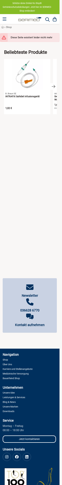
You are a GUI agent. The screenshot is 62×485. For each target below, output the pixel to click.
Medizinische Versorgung (16, 373)
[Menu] (4, 19)
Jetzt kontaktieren (29, 439)
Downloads (8, 411)
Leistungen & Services (14, 397)
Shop (9, 27)
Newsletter (30, 296)
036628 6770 (29, 310)
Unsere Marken (10, 406)
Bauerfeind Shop (11, 378)
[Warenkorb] (54, 19)
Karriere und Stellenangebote (17, 369)
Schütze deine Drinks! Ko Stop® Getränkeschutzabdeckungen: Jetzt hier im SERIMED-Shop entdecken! (27, 7)
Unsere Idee (9, 392)
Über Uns (7, 364)
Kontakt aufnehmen (29, 325)
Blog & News (9, 402)
